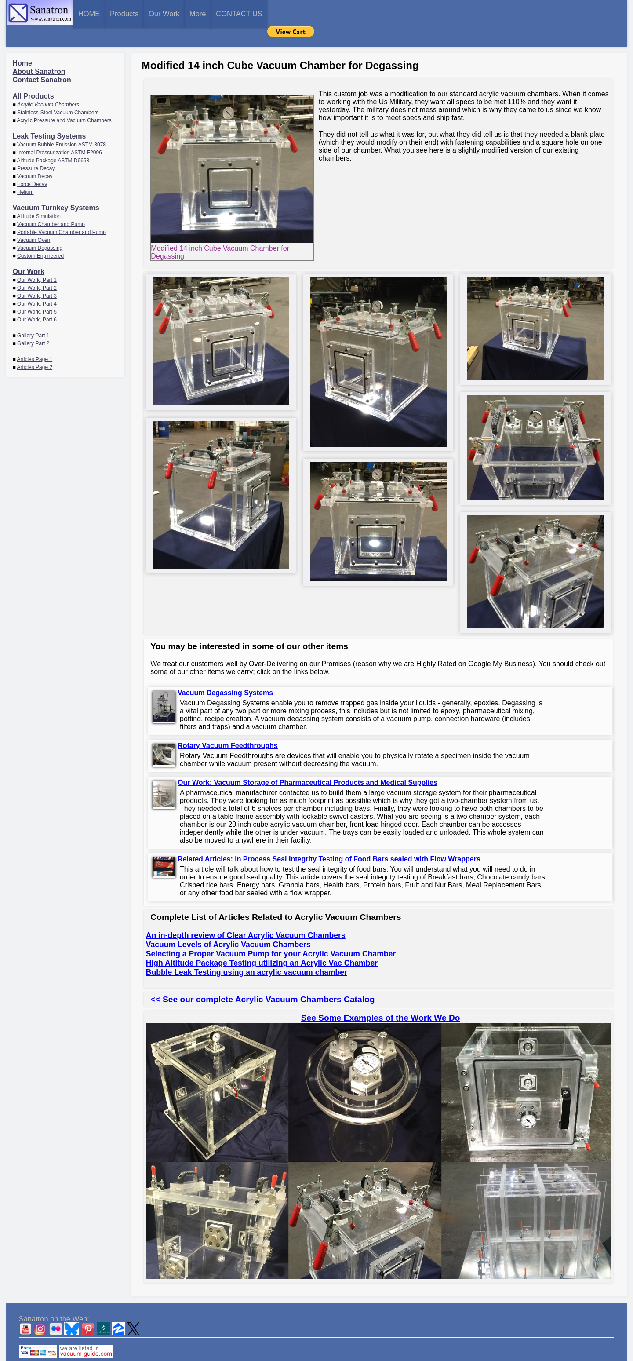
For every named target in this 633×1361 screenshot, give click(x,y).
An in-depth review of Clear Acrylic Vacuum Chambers (246, 915)
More (306, 13)
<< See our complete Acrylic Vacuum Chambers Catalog (262, 979)
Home (22, 42)
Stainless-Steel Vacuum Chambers (57, 92)
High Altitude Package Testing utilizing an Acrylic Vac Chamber (262, 942)
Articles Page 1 (34, 339)
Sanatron (309, 1357)
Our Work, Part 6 (37, 299)
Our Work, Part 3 (37, 275)
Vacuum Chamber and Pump (51, 204)
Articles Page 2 (34, 346)
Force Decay (32, 164)
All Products (33, 75)
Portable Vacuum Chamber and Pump (61, 211)
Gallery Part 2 (33, 323)
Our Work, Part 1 (37, 259)
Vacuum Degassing (39, 227)
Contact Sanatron (42, 59)
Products (170, 13)
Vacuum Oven (33, 219)
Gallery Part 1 (33, 315)
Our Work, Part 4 (37, 283)
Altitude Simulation (38, 196)
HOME (104, 13)
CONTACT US (379, 13)
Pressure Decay (36, 148)
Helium (25, 171)
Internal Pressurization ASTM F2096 (59, 132)
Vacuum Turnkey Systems (56, 187)
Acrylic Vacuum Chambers (48, 84)
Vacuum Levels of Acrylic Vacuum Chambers (228, 924)
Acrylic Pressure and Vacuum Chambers (64, 100)
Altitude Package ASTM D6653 (53, 140)
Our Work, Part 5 (37, 291)
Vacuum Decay (34, 156)
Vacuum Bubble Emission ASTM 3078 (61, 124)
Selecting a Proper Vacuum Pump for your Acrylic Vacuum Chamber (271, 933)
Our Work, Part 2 (37, 267)
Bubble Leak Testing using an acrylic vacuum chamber (246, 952)
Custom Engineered (40, 235)
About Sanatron (39, 51)
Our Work (241, 13)
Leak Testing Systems (49, 115)
